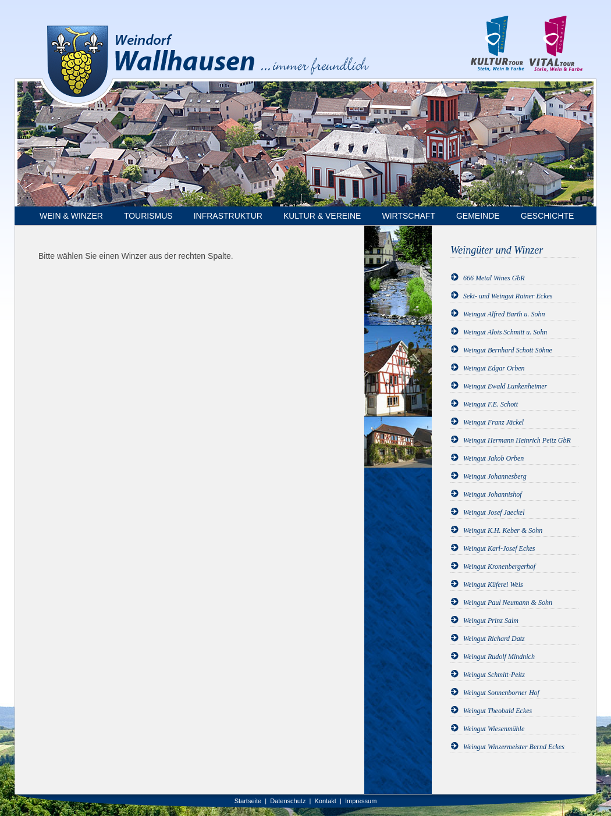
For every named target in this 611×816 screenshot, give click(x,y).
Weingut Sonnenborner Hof (501, 693)
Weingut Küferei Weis (493, 584)
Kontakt (325, 800)
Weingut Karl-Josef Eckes (499, 548)
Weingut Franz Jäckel (493, 422)
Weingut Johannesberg (495, 476)
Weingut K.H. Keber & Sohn (502, 530)
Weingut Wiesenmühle (493, 729)
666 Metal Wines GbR (494, 278)
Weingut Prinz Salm (490, 621)
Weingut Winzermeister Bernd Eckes (513, 747)
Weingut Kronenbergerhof (499, 566)
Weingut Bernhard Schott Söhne (507, 350)
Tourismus (148, 215)
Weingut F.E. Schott (490, 404)
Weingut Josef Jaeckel (494, 512)
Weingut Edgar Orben (494, 368)
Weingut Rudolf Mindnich (499, 657)
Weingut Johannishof (492, 494)
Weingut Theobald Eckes (497, 711)
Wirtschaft (408, 215)
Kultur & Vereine (322, 215)
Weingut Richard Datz (494, 639)
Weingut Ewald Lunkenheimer (505, 386)
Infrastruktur (228, 215)
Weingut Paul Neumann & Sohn (507, 602)
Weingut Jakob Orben (493, 458)
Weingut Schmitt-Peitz (494, 675)
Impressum (360, 800)
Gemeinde (478, 215)
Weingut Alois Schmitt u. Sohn (505, 332)
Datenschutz (288, 800)
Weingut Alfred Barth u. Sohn (504, 314)
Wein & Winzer (71, 215)
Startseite (248, 800)
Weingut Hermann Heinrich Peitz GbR (517, 440)
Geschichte (547, 215)
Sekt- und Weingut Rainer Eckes (508, 296)
